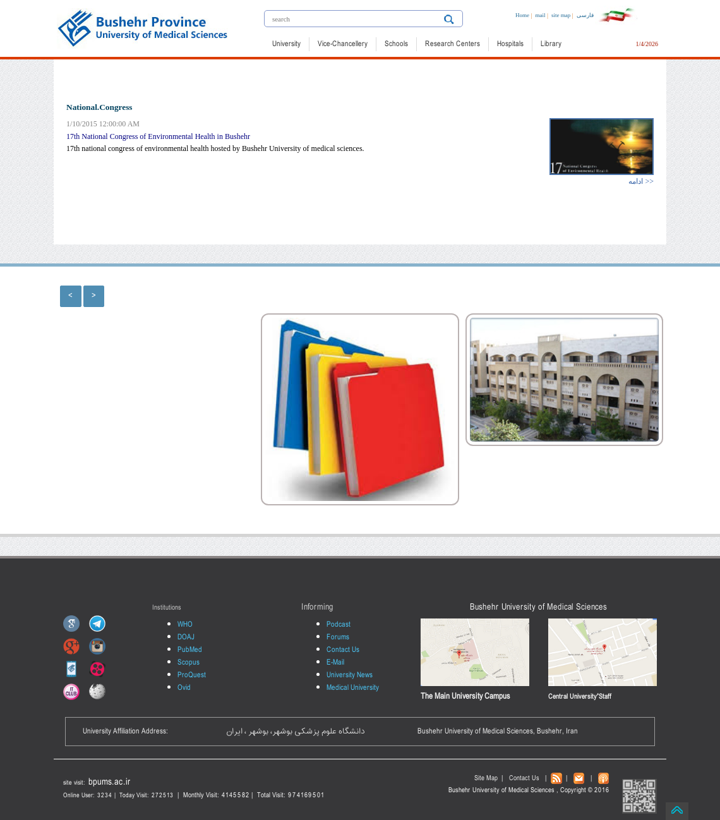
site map (560, 15)
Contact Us (343, 650)
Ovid (184, 688)
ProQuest (191, 675)
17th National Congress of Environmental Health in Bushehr (158, 136)
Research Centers (452, 44)
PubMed (189, 650)
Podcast (339, 625)
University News (350, 675)
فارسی (585, 15)
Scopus (188, 663)
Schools (396, 44)
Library (551, 44)
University (286, 44)
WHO (185, 625)
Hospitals (510, 44)
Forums (338, 637)
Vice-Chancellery (343, 44)
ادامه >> (641, 181)
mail (541, 15)
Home (522, 15)
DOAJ (186, 637)
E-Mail (335, 663)
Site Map (486, 778)
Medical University (353, 688)
